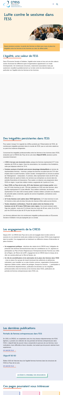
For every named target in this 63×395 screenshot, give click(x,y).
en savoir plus (8, 350)
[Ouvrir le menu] (53, 4)
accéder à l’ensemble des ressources (31, 375)
